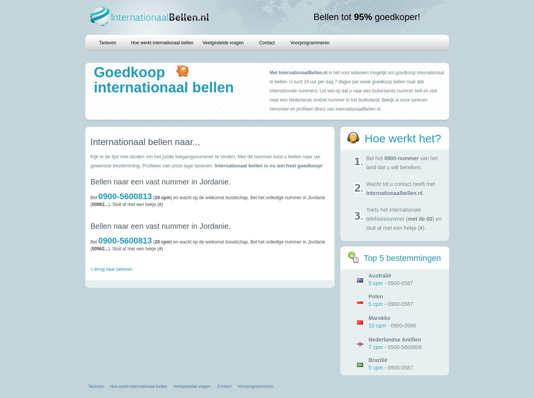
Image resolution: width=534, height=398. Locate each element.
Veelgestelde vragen (223, 42)
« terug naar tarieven (112, 269)
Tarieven (107, 42)
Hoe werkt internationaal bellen (162, 42)
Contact (267, 42)
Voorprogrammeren (309, 42)
